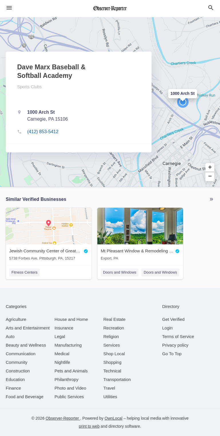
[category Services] (111, 345)
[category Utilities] (110, 396)
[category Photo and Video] (70, 388)
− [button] (210, 176)
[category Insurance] (64, 327)
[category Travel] (109, 388)
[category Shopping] (112, 362)
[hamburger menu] (9, 7)
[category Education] (15, 379)
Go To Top (172, 353)
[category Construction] (18, 370)
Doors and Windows (119, 272)
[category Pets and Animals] (71, 370)
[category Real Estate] (114, 319)
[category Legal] (60, 336)
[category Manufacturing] (68, 345)
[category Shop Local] (114, 353)
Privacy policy (175, 345)
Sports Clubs (29, 86)
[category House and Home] (71, 319)
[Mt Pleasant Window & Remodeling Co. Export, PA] (140, 235)
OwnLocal (113, 418)
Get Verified (173, 319)
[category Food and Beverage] (24, 396)
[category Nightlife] (62, 362)
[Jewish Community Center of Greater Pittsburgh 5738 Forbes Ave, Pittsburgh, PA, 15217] (48, 235)
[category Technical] (112, 370)
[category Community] (16, 362)
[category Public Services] (69, 396)
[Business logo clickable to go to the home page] (110, 8)
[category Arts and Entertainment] (27, 327)
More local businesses (211, 199)
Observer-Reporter (62, 418)
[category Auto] (10, 336)
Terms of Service (178, 336)
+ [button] (210, 168)
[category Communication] (20, 353)
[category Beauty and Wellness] (26, 345)
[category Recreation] (113, 327)
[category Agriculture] (16, 319)
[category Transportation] (117, 379)
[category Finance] (13, 388)
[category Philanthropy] (66, 379)
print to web (89, 426)
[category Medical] (62, 353)
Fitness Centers (24, 272)
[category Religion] (111, 336)
